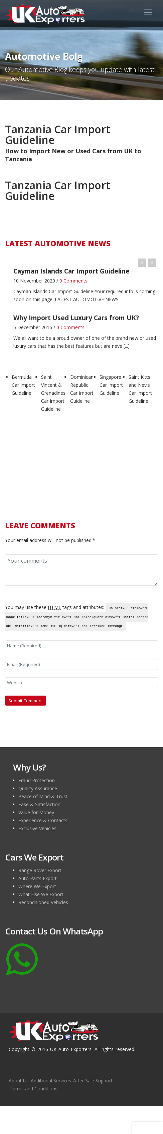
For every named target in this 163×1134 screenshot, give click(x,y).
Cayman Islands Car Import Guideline (53, 291)
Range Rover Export (39, 870)
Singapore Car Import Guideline (111, 385)
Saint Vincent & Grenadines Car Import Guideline (53, 393)
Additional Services (51, 1080)
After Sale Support (93, 1080)
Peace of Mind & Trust (42, 796)
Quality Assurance (37, 788)
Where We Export (37, 886)
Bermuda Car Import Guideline (23, 385)
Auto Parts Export (37, 878)
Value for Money (36, 812)
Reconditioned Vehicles (43, 902)
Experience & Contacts (42, 820)
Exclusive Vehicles (37, 828)
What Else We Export (40, 894)
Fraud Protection (36, 780)
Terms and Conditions (33, 1088)
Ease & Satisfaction (39, 804)
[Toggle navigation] (148, 12)
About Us (19, 1080)
